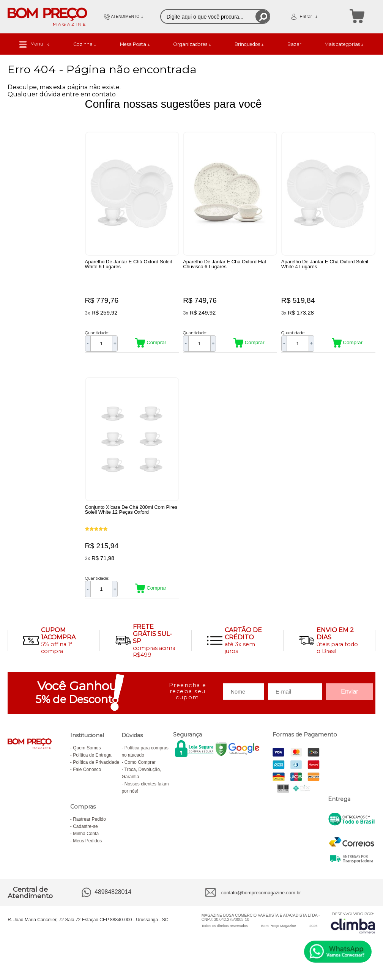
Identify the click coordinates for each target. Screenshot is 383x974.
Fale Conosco (87, 774)
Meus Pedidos (87, 845)
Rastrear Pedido (89, 823)
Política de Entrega (92, 759)
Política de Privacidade (96, 766)
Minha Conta (86, 838)
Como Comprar (140, 766)
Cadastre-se (85, 831)
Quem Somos (87, 752)
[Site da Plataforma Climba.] (353, 927)
